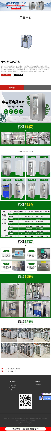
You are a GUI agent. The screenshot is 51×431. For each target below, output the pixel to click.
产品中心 (13, 381)
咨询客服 (19, 74)
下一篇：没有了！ (9, 371)
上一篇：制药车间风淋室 (11, 368)
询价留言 (6, 74)
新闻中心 (38, 381)
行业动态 (38, 385)
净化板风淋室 (12, 387)
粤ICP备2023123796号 (41, 418)
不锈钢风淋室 (12, 385)
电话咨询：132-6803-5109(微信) (25, 429)
